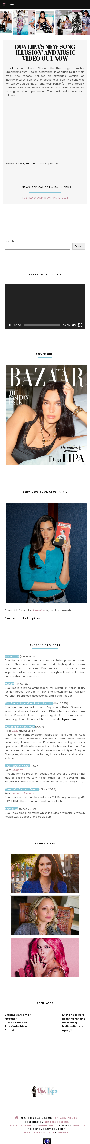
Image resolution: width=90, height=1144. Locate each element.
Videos (66, 187)
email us (78, 1125)
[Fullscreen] (80, 325)
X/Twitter (29, 163)
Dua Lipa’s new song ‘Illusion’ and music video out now (45, 52)
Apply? (10, 1030)
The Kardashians (16, 1026)
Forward (64, 1132)
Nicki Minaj (69, 1022)
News (26, 187)
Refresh (40, 1132)
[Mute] (74, 325)
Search (9, 241)
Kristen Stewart (73, 1014)
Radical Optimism (45, 187)
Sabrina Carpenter (18, 1014)
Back (27, 1132)
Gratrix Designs (56, 1122)
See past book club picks (22, 618)
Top (52, 1132)
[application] (45, 306)
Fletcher (11, 1018)
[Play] (10, 325)
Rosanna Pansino (73, 1018)
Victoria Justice (16, 1022)
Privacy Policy (66, 1118)
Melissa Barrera (72, 1026)
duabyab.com (66, 719)
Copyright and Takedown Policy (33, 1125)
